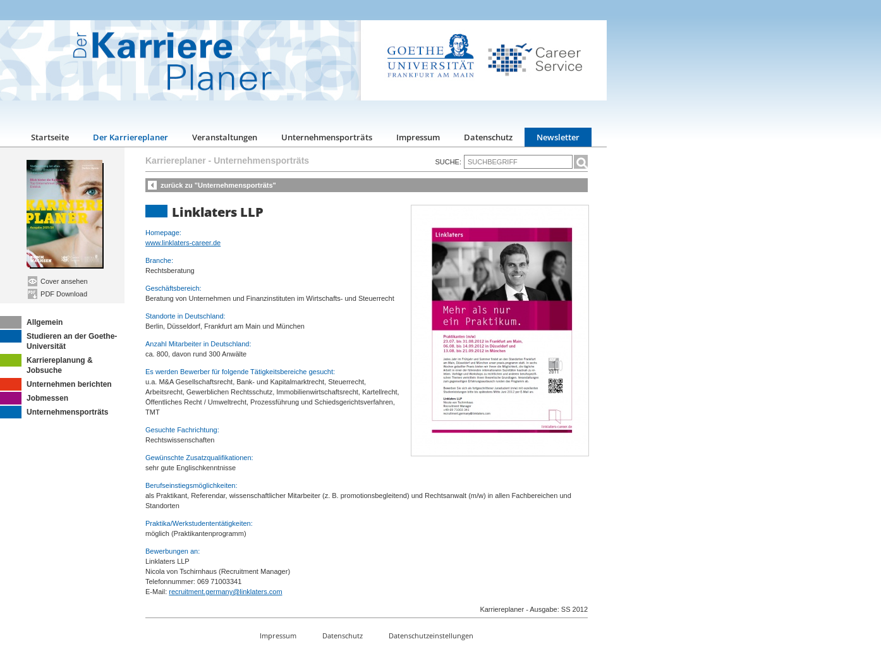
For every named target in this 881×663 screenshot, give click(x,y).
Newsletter (558, 137)
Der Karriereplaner (130, 137)
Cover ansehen (58, 281)
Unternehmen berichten (56, 384)
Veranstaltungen (224, 137)
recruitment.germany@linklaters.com (225, 591)
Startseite (50, 137)
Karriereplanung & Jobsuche (46, 364)
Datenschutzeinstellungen (431, 635)
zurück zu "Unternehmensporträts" (218, 185)
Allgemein (31, 322)
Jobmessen (34, 398)
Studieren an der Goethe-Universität (58, 340)
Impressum (418, 137)
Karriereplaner (175, 160)
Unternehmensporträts (326, 137)
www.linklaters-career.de (183, 242)
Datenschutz (488, 137)
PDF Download (57, 294)
